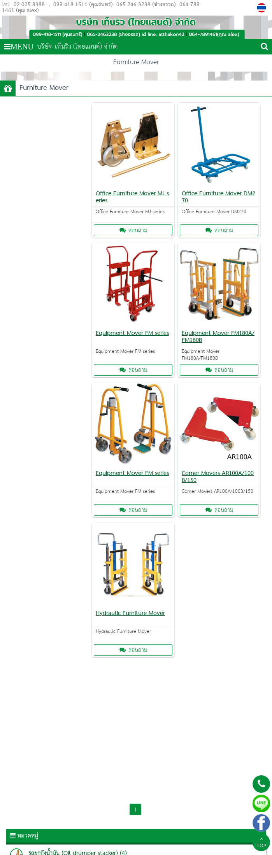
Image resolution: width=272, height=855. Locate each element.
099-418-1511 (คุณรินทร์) (83, 5)
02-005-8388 (29, 5)
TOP (261, 843)
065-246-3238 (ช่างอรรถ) (145, 5)
